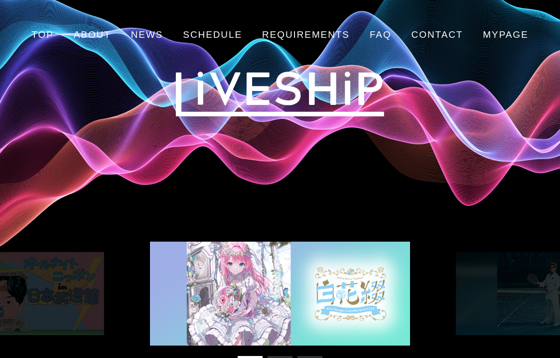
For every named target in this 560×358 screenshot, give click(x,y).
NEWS (147, 34)
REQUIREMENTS (306, 34)
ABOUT (92, 34)
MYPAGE (505, 34)
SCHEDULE (212, 34)
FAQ (381, 34)
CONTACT (437, 34)
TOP (42, 34)
